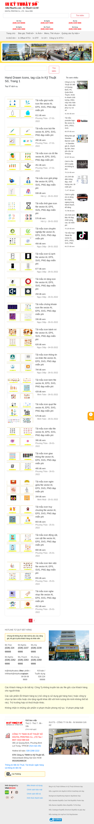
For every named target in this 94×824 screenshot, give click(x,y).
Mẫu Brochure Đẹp (68, 810)
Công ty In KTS (56, 38)
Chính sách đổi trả (34, 794)
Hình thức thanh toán (35, 798)
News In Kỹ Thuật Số (69, 786)
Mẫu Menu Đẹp (65, 805)
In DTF (36, 38)
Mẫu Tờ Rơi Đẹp (75, 805)
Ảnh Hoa (72, 791)
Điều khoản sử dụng (34, 785)
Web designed (10, 785)
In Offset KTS (24, 38)
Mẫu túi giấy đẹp (79, 810)
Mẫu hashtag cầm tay (56, 814)
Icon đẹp (70, 796)
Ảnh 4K (66, 791)
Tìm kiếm (80, 15)
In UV (44, 38)
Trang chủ (10, 33)
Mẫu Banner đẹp (54, 805)
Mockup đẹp (64, 796)
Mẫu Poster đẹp (78, 800)
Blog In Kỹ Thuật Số (55, 786)
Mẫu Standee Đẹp (55, 800)
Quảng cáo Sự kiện (70, 33)
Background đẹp (54, 796)
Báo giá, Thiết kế (25, 33)
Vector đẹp (79, 786)
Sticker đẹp (77, 796)
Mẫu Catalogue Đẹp (55, 810)
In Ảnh (38, 33)
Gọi (91, 415)
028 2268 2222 (32, 751)
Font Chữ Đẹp (67, 814)
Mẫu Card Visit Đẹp (67, 800)
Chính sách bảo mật (34, 790)
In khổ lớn (10, 38)
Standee (75, 814)
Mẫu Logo (52, 791)
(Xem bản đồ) (35, 746)
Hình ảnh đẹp (59, 791)
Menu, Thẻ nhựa (51, 33)
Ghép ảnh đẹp (79, 791)
